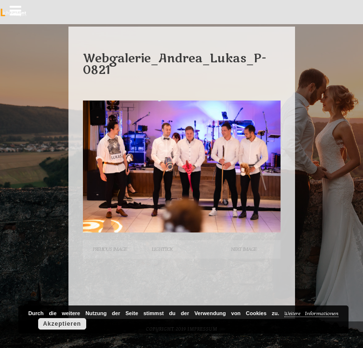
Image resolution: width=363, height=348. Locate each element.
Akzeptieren (62, 323)
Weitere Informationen (311, 313)
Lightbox (162, 249)
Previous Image (110, 249)
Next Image (243, 249)
